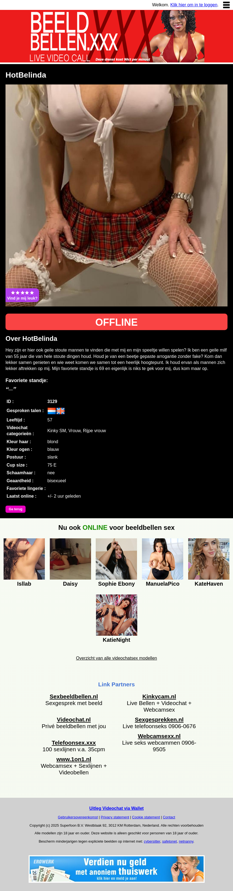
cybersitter (152, 841)
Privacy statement (115, 817)
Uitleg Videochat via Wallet (116, 808)
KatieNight (116, 640)
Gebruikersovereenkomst (78, 817)
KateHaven (208, 584)
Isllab (24, 584)
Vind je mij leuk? (22, 295)
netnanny (186, 841)
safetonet (169, 841)
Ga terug (15, 509)
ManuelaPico (162, 584)
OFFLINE (116, 322)
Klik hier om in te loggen (193, 4)
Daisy (70, 584)
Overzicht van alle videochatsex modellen (116, 658)
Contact (169, 817)
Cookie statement (146, 817)
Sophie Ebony (116, 584)
